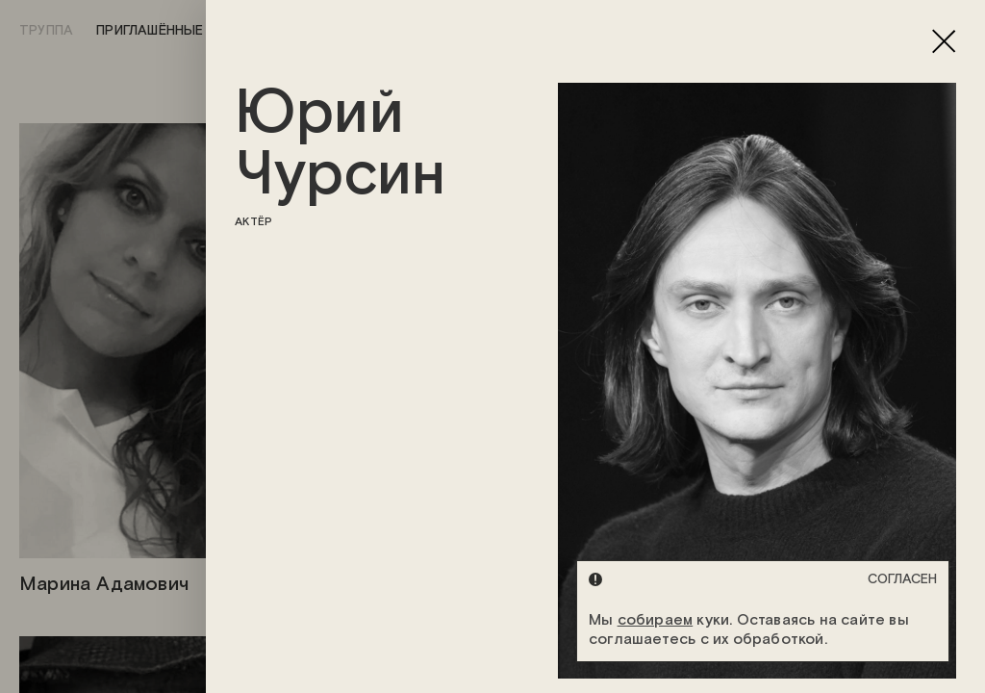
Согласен (902, 579)
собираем (656, 620)
